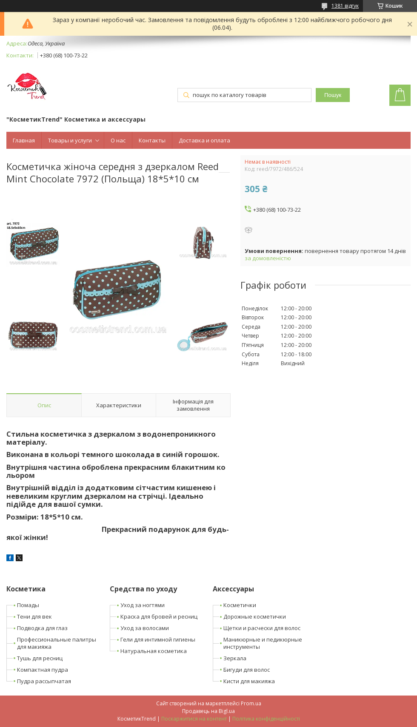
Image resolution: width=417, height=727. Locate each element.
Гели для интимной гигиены (157, 639)
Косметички (239, 605)
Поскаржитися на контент (194, 718)
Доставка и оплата (204, 140)
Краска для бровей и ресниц (158, 616)
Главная (24, 140)
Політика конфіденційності (266, 718)
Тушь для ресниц (40, 658)
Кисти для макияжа (249, 681)
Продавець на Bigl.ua (208, 711)
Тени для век (34, 616)
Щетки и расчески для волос (261, 628)
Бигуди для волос (246, 669)
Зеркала (234, 658)
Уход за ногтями (142, 605)
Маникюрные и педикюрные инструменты (262, 643)
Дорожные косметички (254, 616)
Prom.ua (251, 703)
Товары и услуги (70, 140)
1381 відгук (345, 5)
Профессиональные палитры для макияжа (56, 643)
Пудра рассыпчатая (44, 681)
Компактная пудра (42, 669)
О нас (118, 140)
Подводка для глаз (42, 628)
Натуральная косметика (153, 651)
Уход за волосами (144, 628)
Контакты (152, 140)
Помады (28, 605)
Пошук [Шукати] (332, 95)
